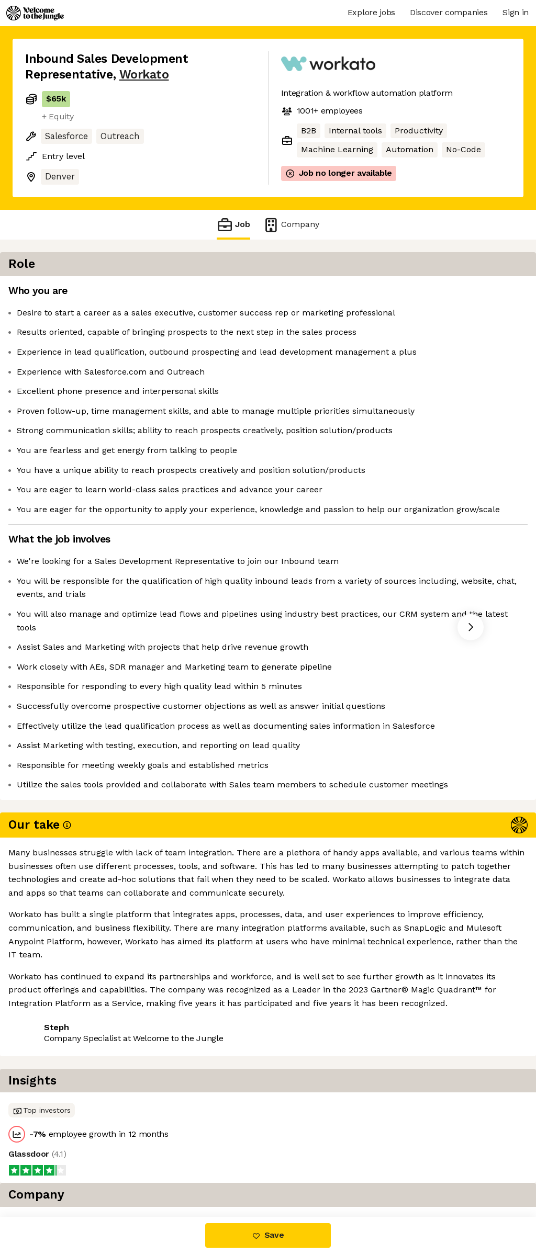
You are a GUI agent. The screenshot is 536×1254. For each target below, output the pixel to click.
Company (291, 224)
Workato (144, 74)
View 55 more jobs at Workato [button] (159, 1094)
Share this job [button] (54, 1094)
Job (233, 224)
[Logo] (35, 13)
